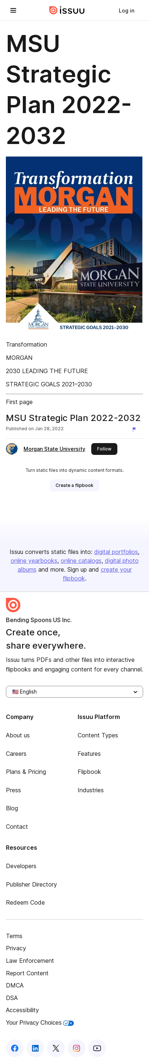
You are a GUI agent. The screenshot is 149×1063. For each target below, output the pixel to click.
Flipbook (89, 771)
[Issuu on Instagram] (76, 1048)
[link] (126, 10)
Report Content (27, 973)
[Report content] (135, 429)
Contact (17, 826)
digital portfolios (116, 551)
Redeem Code (25, 902)
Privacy (16, 948)
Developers (21, 866)
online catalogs (81, 560)
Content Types (98, 735)
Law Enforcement (30, 960)
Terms (14, 936)
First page (19, 402)
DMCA (15, 985)
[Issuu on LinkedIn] (35, 1048)
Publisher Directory (31, 884)
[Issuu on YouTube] (97, 1048)
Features (89, 753)
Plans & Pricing (26, 771)
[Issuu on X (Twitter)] (56, 1048)
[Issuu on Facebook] (15, 1048)
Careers (16, 753)
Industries (91, 790)
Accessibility (22, 1010)
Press (13, 790)
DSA (12, 997)
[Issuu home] (67, 10)
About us (18, 735)
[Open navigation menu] (13, 10)
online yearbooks (34, 560)
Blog (12, 808)
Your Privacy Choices (40, 1023)
